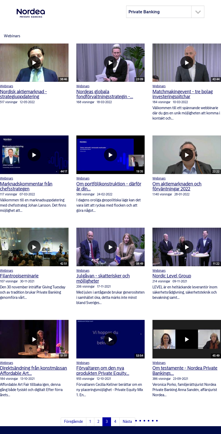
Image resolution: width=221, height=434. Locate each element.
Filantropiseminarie (19, 276)
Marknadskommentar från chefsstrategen (26, 186)
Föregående (73, 421)
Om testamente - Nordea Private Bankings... (184, 370)
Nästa (127, 421)
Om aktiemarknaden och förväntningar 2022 (176, 186)
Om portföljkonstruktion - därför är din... (108, 186)
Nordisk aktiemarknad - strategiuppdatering (23, 94)
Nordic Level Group (171, 276)
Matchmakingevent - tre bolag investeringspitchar (182, 94)
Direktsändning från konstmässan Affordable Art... (33, 370)
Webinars (6, 86)
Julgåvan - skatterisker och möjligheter (103, 278)
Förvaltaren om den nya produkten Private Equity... (102, 370)
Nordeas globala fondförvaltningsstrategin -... (104, 94)
